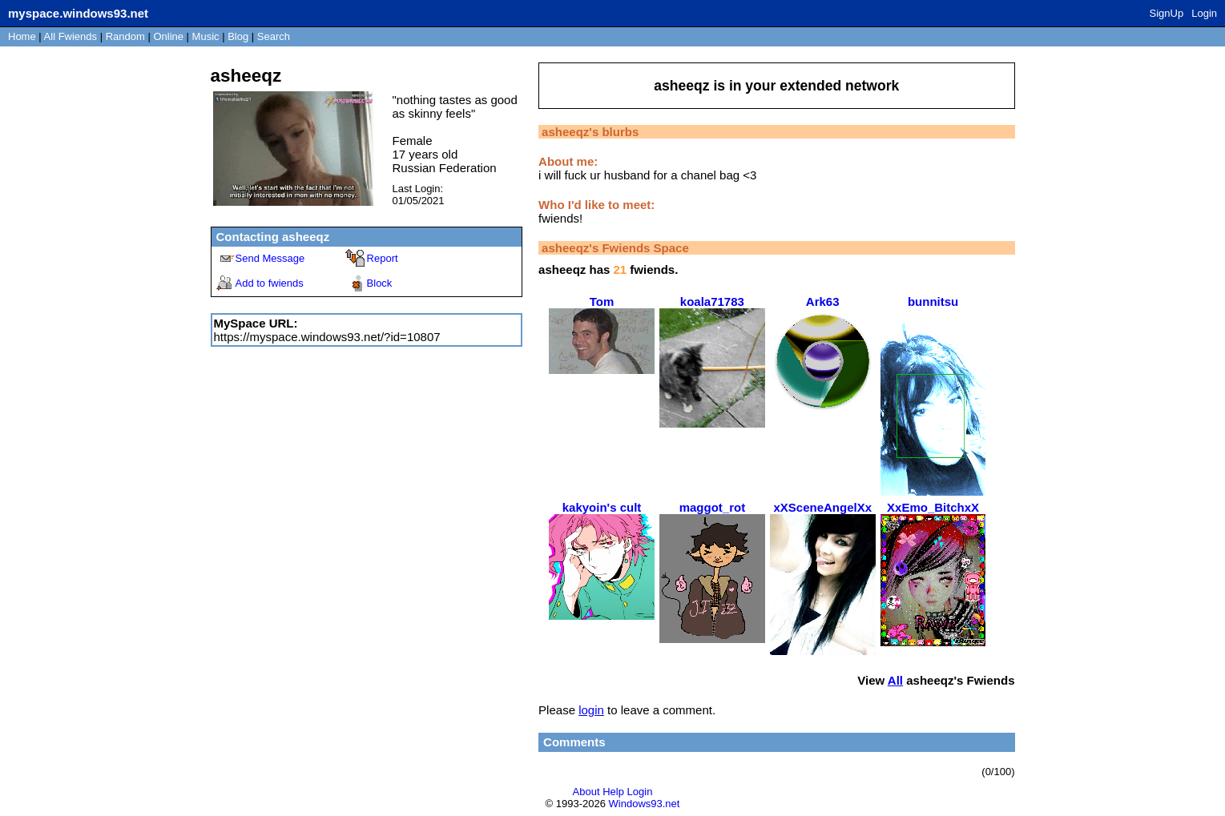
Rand (125, 36)
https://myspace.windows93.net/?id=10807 (327, 337)
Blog (238, 36)
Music (206, 36)
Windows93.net (644, 804)
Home (22, 36)
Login (1204, 13)
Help (613, 792)
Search (273, 36)
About (586, 792)
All (70, 36)
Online (168, 36)
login (591, 710)
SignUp (1167, 13)
